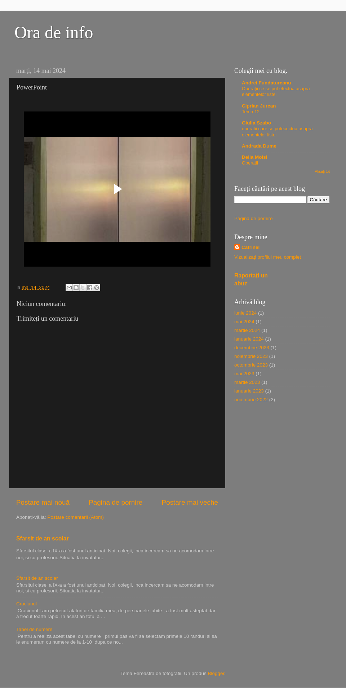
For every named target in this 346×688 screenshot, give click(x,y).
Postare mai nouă (43, 502)
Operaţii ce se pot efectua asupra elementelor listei (276, 91)
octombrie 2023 (251, 365)
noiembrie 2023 (251, 356)
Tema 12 (251, 111)
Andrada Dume (259, 146)
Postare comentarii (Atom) (75, 517)
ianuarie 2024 (249, 339)
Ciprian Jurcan (259, 106)
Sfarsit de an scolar (42, 538)
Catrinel (250, 247)
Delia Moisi (254, 157)
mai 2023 (244, 373)
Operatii (250, 163)
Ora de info (53, 32)
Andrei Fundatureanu (266, 83)
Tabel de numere (34, 629)
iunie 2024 (245, 313)
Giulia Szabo (256, 123)
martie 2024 (247, 330)
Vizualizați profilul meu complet (267, 257)
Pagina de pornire (115, 502)
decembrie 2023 (251, 347)
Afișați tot (322, 172)
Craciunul (26, 603)
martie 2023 (247, 382)
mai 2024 (244, 321)
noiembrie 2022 (251, 399)
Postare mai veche (190, 502)
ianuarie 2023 (249, 391)
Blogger (216, 673)
